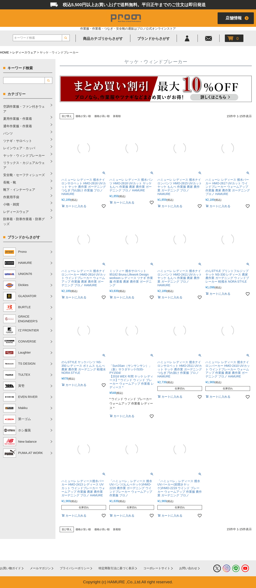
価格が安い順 (83, 116)
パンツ (8, 133)
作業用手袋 (11, 197)
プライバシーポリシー (75, 568)
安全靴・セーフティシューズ (24, 175)
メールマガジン (40, 568)
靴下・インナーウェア (19, 189)
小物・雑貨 (11, 204)
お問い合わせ (188, 568)
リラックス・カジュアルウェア (24, 165)
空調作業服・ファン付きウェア (24, 109)
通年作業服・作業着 (17, 126)
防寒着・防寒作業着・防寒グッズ (24, 221)
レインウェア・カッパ (19, 148)
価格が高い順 (102, 116)
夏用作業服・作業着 (17, 118)
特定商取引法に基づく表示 (116, 568)
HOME (4, 52)
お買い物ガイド (10, 568)
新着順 (117, 116)
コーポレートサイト (156, 568)
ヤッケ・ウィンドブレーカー (24, 155)
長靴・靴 (9, 182)
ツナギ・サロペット (17, 141)
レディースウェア (24, 52)
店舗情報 (233, 18)
